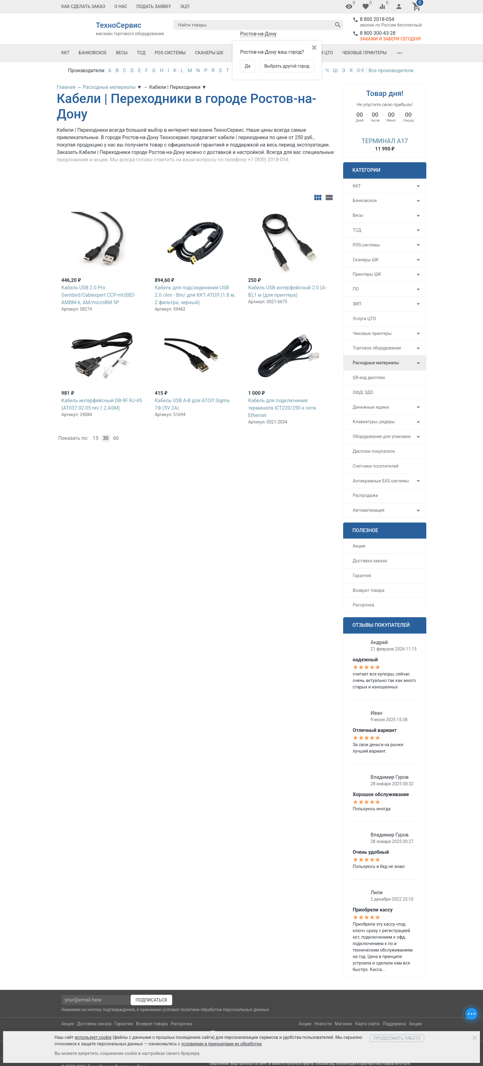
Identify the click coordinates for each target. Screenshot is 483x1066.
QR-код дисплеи (369, 377)
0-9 (360, 70)
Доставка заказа (370, 560)
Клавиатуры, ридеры (374, 421)
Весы (122, 52)
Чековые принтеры (364, 52)
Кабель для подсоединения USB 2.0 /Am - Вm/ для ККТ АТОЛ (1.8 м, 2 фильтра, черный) (195, 295)
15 (95, 438)
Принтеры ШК (367, 274)
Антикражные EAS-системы (381, 480)
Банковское (93, 52)
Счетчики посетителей (375, 466)
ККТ (65, 52)
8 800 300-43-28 (378, 33)
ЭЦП (184, 6)
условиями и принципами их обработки (221, 1043)
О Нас (120, 6)
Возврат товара (368, 590)
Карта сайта (367, 1023)
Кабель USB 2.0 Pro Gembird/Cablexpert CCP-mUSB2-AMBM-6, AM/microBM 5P (98, 295)
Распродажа (365, 495)
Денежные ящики (371, 407)
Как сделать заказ (83, 6)
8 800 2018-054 (377, 19)
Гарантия (362, 575)
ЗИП (357, 303)
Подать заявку (153, 6)
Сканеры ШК (209, 52)
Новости (323, 1023)
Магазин (343, 1023)
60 (116, 438)
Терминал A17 (385, 141)
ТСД (141, 52)
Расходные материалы (376, 362)
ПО (356, 289)
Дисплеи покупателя (374, 451)
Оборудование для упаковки (382, 436)
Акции (359, 545)
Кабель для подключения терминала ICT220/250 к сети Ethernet (282, 408)
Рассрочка (363, 604)
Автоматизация (368, 510)
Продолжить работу (397, 1038)
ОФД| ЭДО (363, 392)
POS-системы (170, 52)
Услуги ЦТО (364, 318)
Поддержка (394, 1023)
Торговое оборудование (377, 347)
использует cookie (93, 1037)
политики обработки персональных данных (224, 1009)
